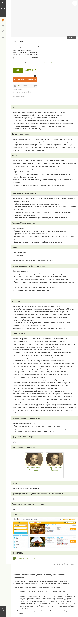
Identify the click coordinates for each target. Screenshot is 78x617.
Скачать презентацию (26, 558)
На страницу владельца (25, 78)
